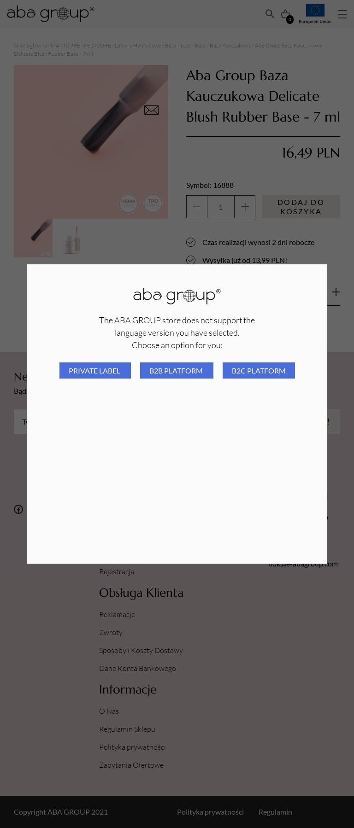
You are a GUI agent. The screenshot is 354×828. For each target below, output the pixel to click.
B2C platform (259, 370)
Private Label (95, 370)
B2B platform (176, 370)
